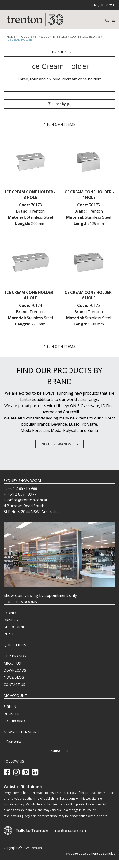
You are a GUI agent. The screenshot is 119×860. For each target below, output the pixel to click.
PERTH (9, 634)
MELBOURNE (14, 626)
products (25, 36)
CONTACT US (14, 684)
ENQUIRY (103, 4)
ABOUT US (12, 663)
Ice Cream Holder (19, 39)
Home (11, 36)
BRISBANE (12, 619)
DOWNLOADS (15, 670)
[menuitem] (59, 612)
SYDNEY (10, 612)
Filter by (59, 104)
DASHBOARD (14, 720)
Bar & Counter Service (51, 36)
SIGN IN (10, 706)
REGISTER (11, 713)
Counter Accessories (85, 36)
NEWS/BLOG (14, 677)
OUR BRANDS (15, 656)
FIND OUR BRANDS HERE (59, 443)
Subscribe (60, 750)
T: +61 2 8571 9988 (20, 488)
